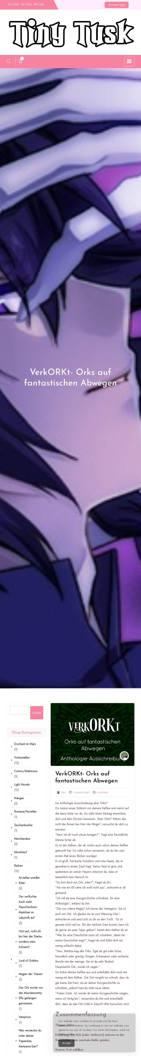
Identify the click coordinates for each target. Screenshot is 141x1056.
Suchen (36, 713)
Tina (63, 792)
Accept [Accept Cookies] (66, 1048)
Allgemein (102, 792)
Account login (117, 5)
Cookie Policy (66, 1039)
